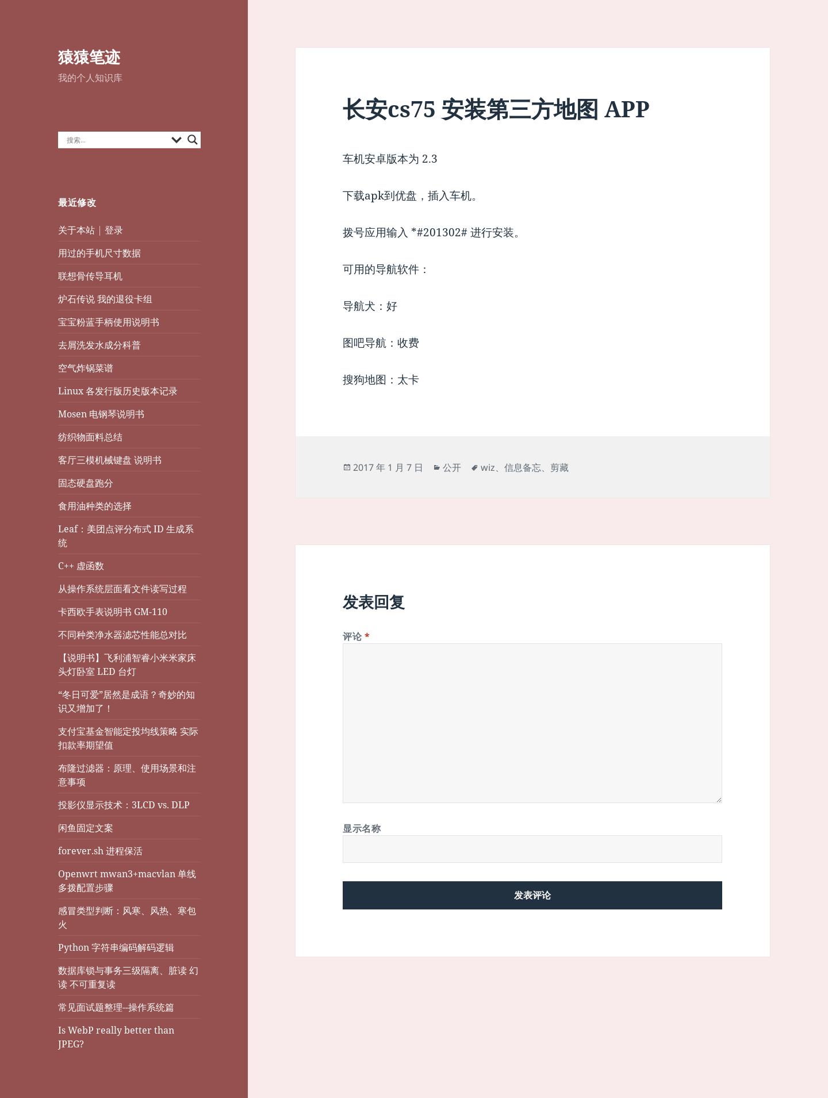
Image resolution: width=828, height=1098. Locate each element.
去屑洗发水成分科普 (99, 345)
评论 (356, 636)
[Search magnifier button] (193, 140)
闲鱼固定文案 (85, 827)
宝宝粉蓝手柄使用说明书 (108, 322)
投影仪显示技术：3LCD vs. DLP (124, 804)
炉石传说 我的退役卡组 (105, 299)
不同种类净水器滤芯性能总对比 (122, 634)
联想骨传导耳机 (90, 276)
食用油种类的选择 (95, 506)
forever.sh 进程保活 (100, 850)
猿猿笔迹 (89, 56)
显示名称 (362, 828)
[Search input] (116, 140)
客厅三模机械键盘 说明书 (110, 460)
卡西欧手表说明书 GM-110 (112, 611)
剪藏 (559, 467)
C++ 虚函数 (81, 565)
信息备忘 (522, 467)
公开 (452, 467)
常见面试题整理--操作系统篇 (116, 1007)
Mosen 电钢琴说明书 (101, 414)
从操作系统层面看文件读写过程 (123, 588)
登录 (114, 230)
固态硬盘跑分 (85, 483)
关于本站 (76, 230)
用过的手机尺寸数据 (99, 253)
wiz (488, 467)
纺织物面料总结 (90, 437)
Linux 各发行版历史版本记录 (118, 391)
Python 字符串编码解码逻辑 (116, 947)
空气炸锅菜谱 (85, 368)
